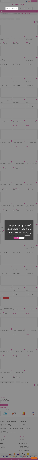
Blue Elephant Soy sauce (5, 79)
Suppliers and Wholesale (24, 447)
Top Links (2, 1)
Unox (2, 444)
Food (5, 13)
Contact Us (22, 439)
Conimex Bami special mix (31, 163)
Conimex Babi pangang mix (31, 121)
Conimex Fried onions (17, 247)
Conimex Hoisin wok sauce (6, 267)
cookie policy (27, 235)
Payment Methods (23, 443)
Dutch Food (3, 440)
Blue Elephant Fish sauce (18, 59)
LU (1, 442)
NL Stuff (26, 1)
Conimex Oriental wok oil (18, 351)
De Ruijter (3, 447)
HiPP (2, 443)
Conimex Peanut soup (30, 351)
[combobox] (11, 8)
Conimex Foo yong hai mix (5, 247)
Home (3, 13)
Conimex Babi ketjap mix (18, 121)
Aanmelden (34, 1)
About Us (21, 440)
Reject (22, 237)
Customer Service (23, 442)
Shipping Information (24, 444)
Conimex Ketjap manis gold (6, 288)
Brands (2, 439)
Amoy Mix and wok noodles (19, 38)
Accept (16, 237)
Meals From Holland (17, 13)
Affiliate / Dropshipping (24, 450)
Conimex (2, 446)
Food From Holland (10, 13)
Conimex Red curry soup (18, 372)
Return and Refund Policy (24, 446)
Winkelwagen (31, 8)
